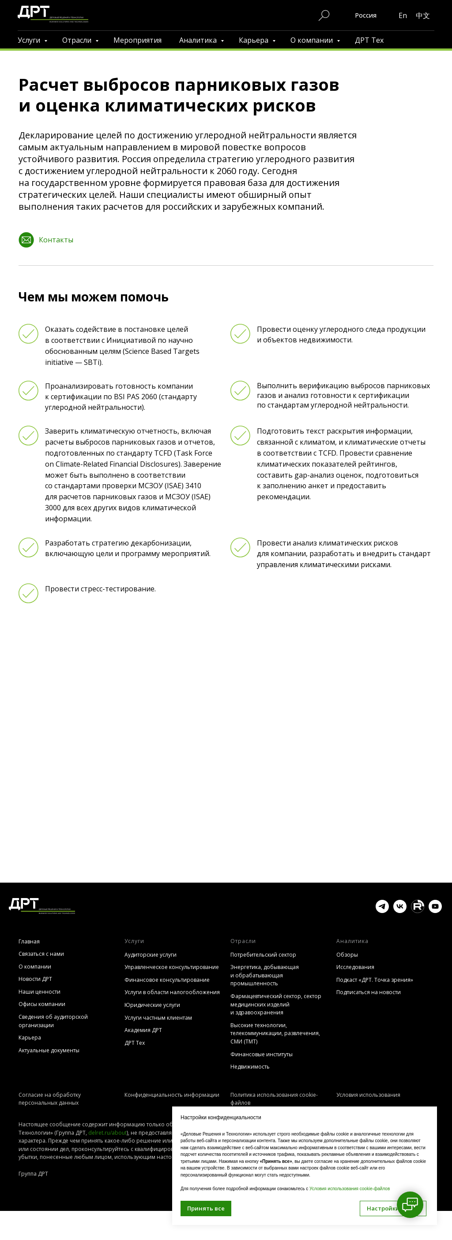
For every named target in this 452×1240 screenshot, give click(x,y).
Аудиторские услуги (150, 954)
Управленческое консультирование (171, 967)
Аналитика (198, 40)
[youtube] (435, 910)
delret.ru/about (107, 1143)
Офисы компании (42, 1004)
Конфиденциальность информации (171, 1095)
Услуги (30, 40)
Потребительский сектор (263, 954)
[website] (417, 910)
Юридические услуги (152, 1005)
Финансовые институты (261, 1054)
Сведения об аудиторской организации (53, 1021)
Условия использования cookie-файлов (349, 1188)
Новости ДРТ (35, 979)
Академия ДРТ (143, 1030)
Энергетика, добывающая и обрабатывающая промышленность (264, 975)
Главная (29, 941)
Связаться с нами (41, 954)
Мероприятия (137, 40)
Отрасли (77, 40)
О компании (312, 40)
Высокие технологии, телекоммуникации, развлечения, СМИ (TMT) (275, 1033)
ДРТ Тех (369, 40)
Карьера (254, 40)
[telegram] (382, 910)
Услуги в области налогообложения (172, 992)
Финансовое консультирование (167, 980)
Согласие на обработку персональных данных (50, 1099)
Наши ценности (39, 991)
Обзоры (347, 954)
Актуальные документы (49, 1050)
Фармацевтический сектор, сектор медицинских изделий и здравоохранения (275, 1004)
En (403, 15)
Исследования (355, 967)
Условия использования (368, 1095)
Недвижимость (250, 1066)
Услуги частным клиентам (158, 1017)
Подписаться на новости (368, 992)
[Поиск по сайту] (324, 15)
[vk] (400, 910)
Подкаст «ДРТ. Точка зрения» (374, 980)
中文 (423, 15)
